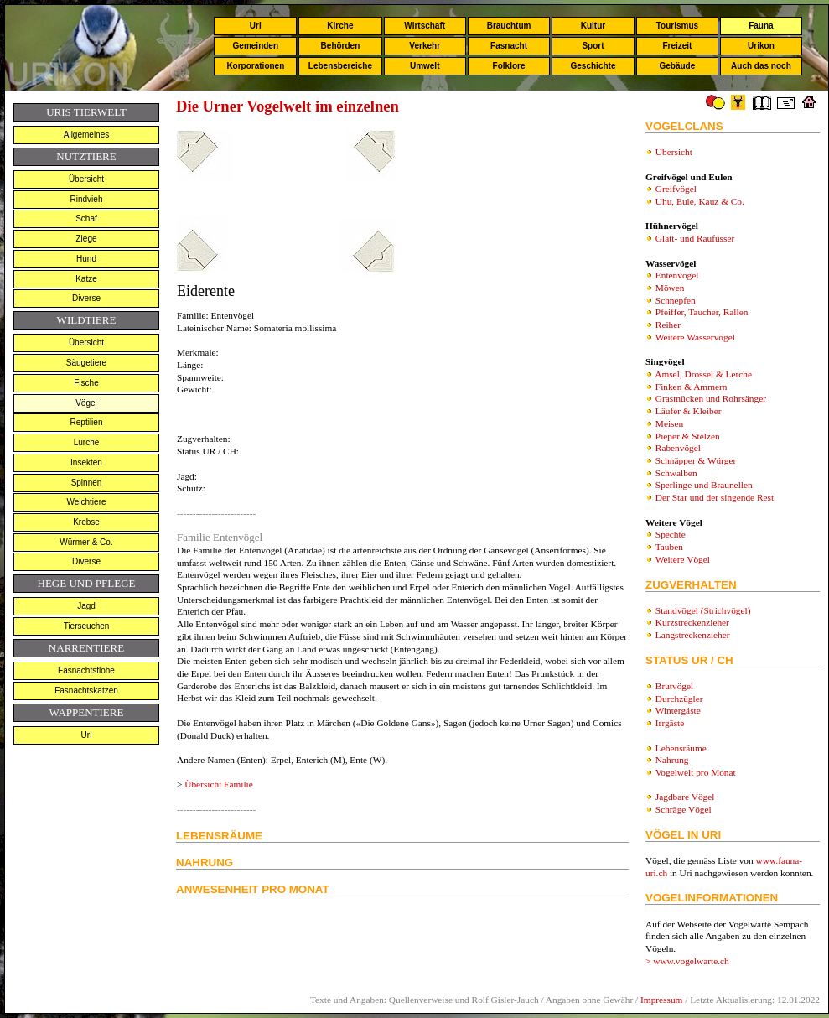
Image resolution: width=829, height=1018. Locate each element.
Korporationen (255, 65)
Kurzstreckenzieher (692, 622)
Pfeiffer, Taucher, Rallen (702, 312)
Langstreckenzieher (692, 635)
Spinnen (86, 482)
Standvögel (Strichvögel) (703, 610)
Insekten (86, 462)
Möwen (670, 288)
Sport (593, 45)
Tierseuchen (87, 626)
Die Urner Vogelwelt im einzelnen (287, 106)
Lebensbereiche (340, 65)
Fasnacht (508, 45)
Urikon (761, 45)
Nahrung (672, 760)
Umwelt (425, 65)
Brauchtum (509, 25)
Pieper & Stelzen (687, 436)
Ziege (85, 238)
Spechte (670, 534)
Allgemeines (86, 134)
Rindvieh (86, 199)
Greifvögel (676, 189)
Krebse (86, 522)
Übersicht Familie (218, 784)
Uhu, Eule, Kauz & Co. (699, 201)
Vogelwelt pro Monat (695, 772)
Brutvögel (674, 686)
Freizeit (677, 45)
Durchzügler (679, 698)
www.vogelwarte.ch (691, 961)
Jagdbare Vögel (685, 797)
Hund (86, 258)
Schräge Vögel (683, 809)
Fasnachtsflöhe (86, 670)
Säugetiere (86, 362)
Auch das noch (761, 65)
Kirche (340, 25)
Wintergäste (678, 710)
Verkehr (424, 45)
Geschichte (593, 65)
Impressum (661, 1000)
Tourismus (677, 25)
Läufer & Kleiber (688, 411)
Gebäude (678, 65)
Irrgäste (669, 723)
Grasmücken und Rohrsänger (710, 398)
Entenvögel (677, 275)
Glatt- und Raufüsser (694, 238)
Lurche (87, 442)
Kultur (593, 25)
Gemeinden (255, 45)
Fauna (761, 25)
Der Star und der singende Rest (714, 497)
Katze (86, 278)
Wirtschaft (424, 25)
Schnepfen (675, 300)
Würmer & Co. (86, 542)
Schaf (86, 218)
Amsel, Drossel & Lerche (703, 374)
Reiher (668, 324)
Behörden (340, 45)
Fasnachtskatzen (86, 690)
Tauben (669, 547)
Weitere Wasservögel (695, 337)
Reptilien (86, 422)
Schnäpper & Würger (695, 460)
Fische (86, 382)
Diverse (86, 298)
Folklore (509, 65)
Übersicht (86, 179)
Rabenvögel (678, 448)
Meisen (669, 423)
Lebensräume (681, 748)
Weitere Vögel (682, 559)
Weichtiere (86, 501)
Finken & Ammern (691, 387)
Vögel (86, 403)
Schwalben (676, 473)
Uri (256, 25)
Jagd (86, 605)
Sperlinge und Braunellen (704, 485)
